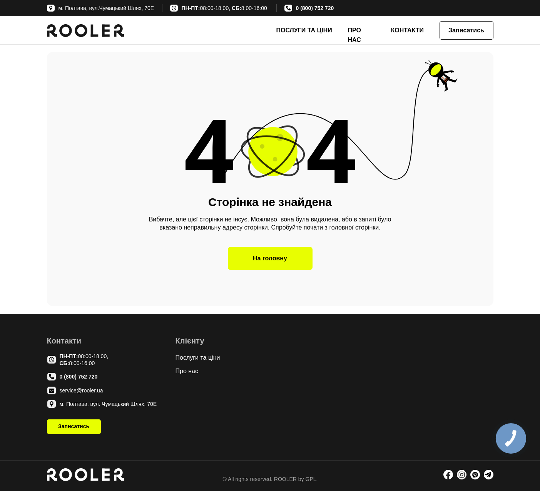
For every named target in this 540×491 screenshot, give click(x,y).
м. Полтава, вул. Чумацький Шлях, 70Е (108, 404)
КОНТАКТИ (407, 30)
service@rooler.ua (81, 390)
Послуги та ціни (198, 357)
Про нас (187, 371)
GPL (310, 479)
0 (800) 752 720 (315, 8)
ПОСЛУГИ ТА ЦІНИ (304, 30)
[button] (466, 30)
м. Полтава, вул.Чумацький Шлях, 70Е (106, 8)
